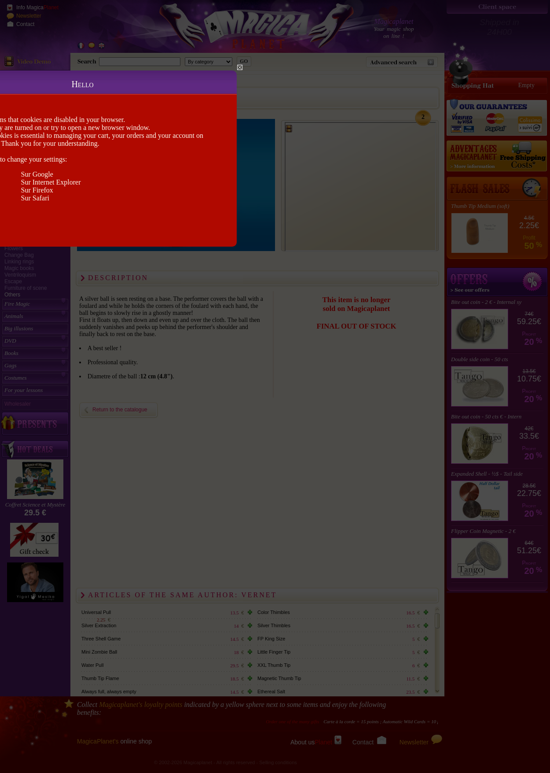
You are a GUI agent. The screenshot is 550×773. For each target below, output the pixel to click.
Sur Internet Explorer (51, 182)
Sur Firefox (37, 190)
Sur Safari (35, 198)
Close (239, 67)
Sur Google (37, 174)
